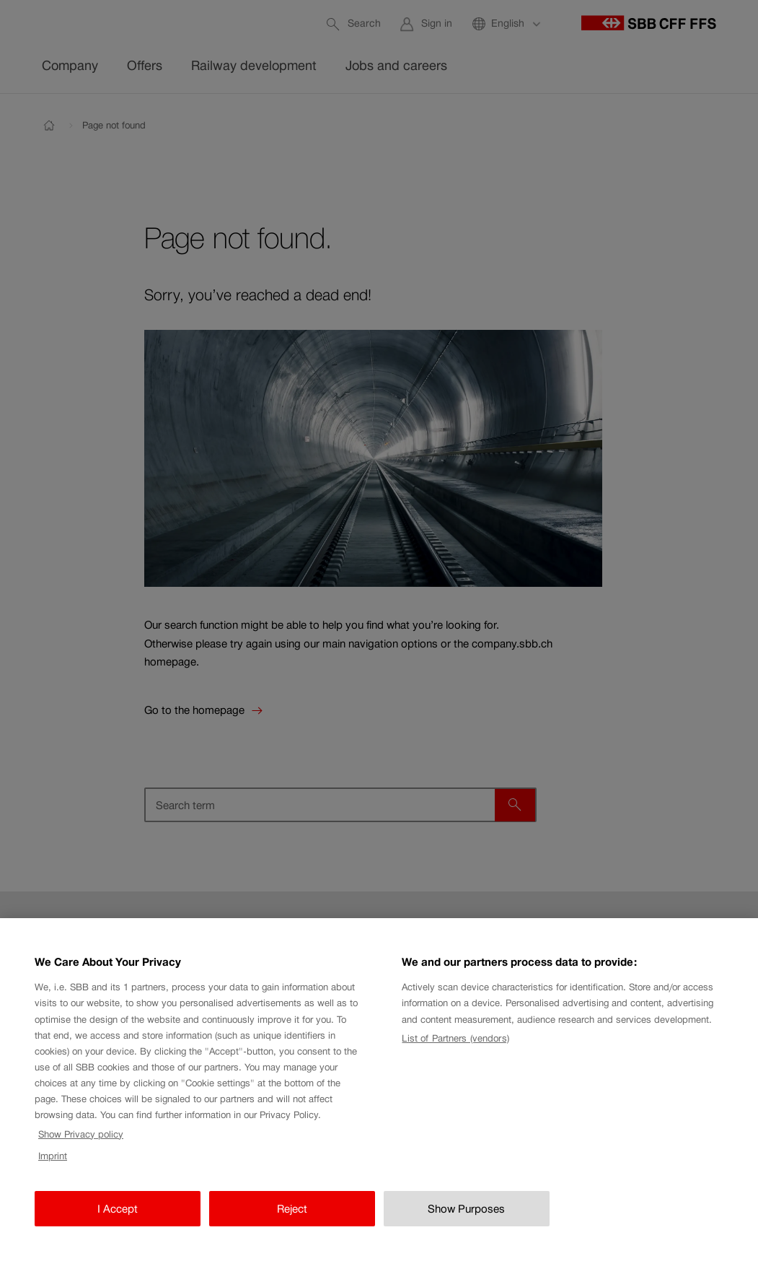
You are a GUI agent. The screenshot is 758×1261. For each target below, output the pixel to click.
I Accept (117, 1222)
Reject (292, 1222)
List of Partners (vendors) (455, 1052)
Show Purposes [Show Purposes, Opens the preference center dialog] (466, 1222)
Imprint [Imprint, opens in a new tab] (52, 1170)
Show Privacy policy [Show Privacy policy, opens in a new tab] (80, 1148)
